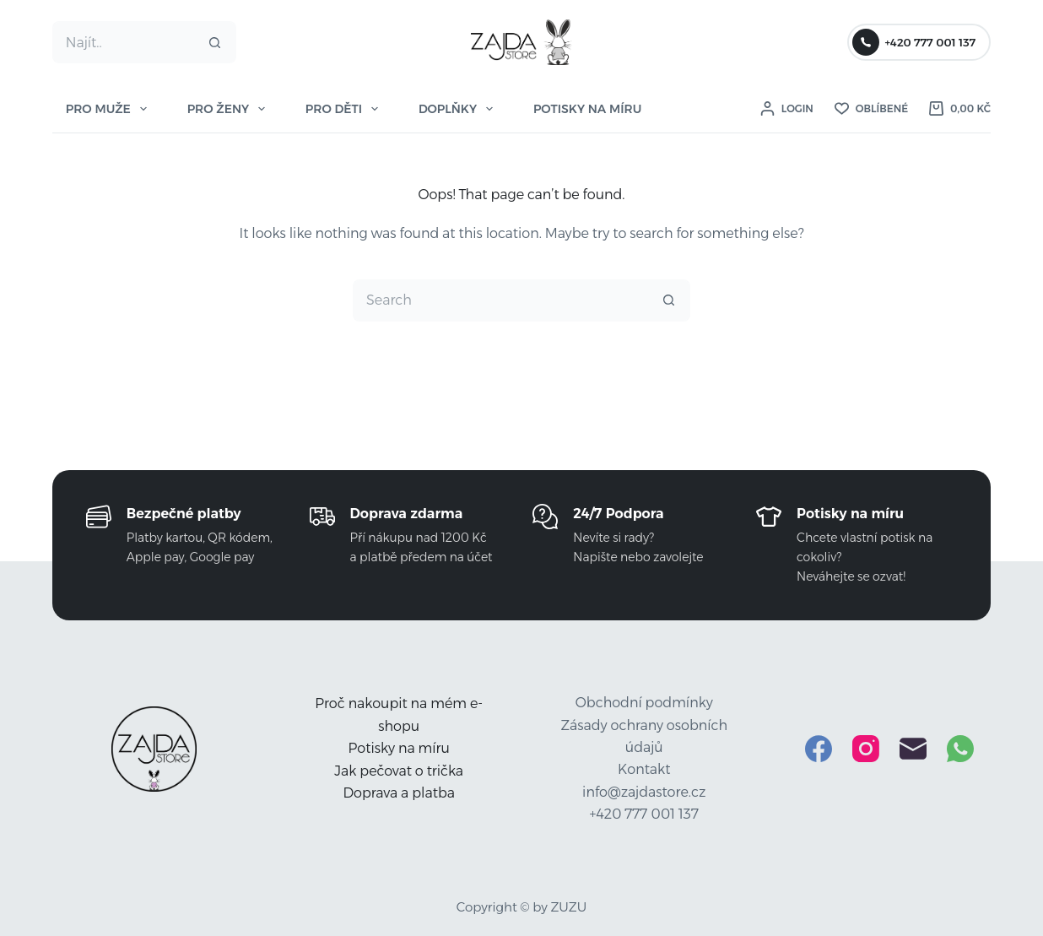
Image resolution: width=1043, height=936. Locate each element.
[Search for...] (123, 42)
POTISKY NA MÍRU (587, 108)
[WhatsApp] (960, 748)
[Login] (786, 108)
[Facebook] (818, 748)
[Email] (913, 748)
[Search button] (215, 42)
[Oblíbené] (871, 108)
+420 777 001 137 (913, 42)
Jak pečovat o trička (398, 771)
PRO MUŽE (110, 109)
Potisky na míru (399, 748)
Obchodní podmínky (644, 703)
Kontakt (644, 769)
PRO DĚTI (345, 109)
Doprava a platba (399, 793)
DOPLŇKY (459, 109)
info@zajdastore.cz (643, 792)
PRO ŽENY (229, 109)
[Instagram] (865, 748)
